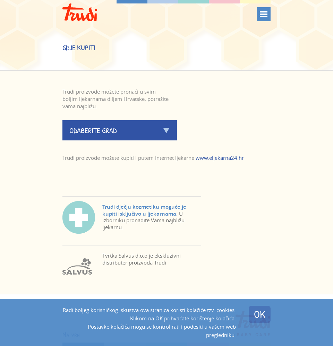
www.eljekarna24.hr (220, 157)
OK (259, 314)
